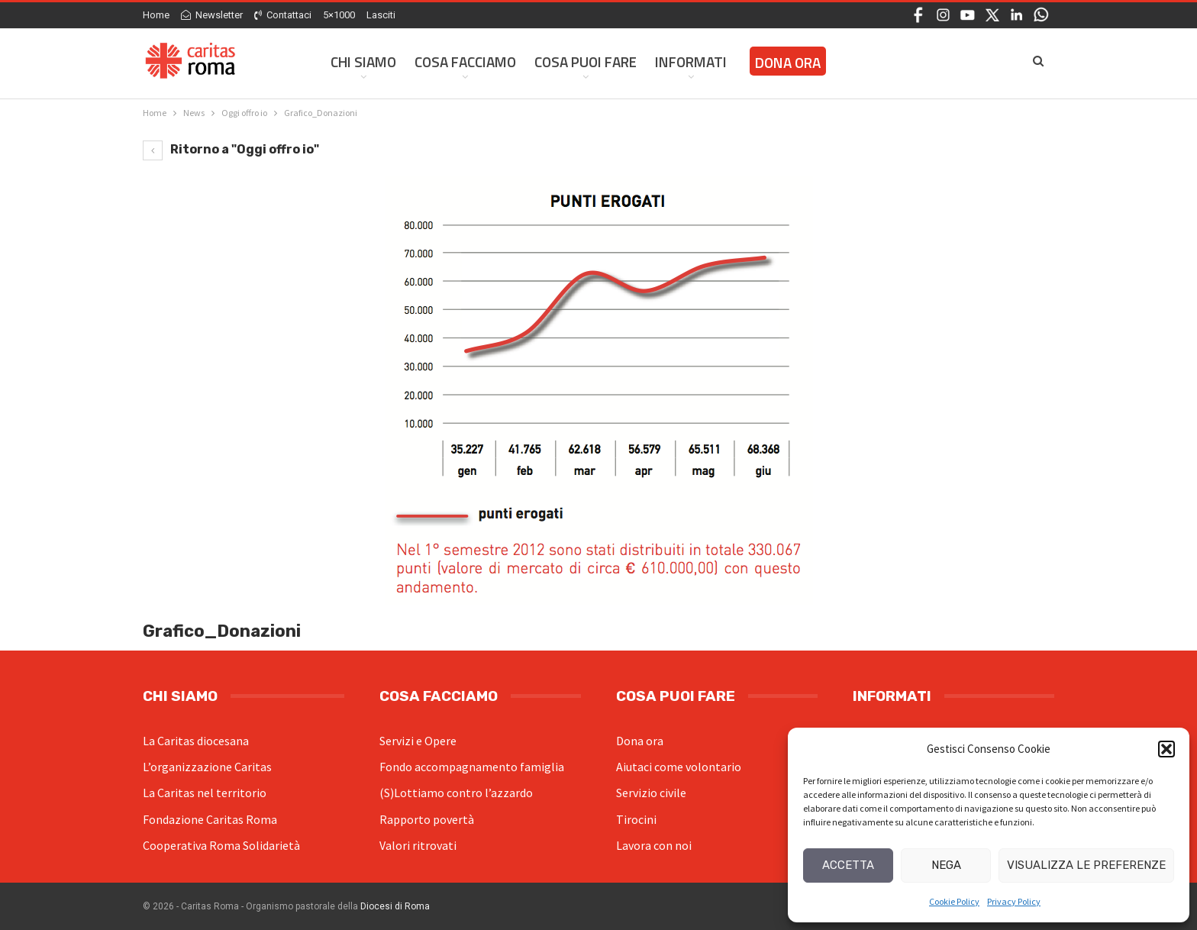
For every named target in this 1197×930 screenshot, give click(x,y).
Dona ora (639, 740)
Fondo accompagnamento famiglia (471, 766)
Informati (691, 61)
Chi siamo (363, 61)
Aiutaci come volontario (678, 766)
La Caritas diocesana (196, 740)
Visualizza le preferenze (1086, 865)
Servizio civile (651, 792)
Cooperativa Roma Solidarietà (221, 845)
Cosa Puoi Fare (585, 61)
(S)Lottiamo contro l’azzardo (456, 792)
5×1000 (339, 15)
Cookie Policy (954, 901)
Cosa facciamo (465, 61)
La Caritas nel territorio (204, 792)
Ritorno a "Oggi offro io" (231, 149)
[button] (1166, 749)
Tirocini (636, 819)
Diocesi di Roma (395, 906)
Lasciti (380, 15)
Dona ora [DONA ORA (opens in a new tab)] (788, 62)
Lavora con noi (654, 845)
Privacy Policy (1014, 901)
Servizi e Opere (418, 740)
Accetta (848, 865)
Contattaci (282, 15)
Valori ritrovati (418, 845)
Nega (946, 865)
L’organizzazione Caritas (207, 766)
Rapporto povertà (426, 819)
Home (156, 15)
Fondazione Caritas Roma (210, 819)
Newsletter (212, 15)
